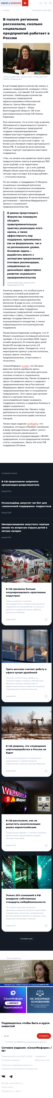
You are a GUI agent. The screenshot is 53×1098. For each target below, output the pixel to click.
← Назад (5, 10)
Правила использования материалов (19, 1069)
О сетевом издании (11, 1060)
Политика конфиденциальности (17, 1065)
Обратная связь (42, 1060)
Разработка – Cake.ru (12, 1091)
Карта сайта (7, 1087)
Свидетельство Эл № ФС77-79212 (17, 1056)
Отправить (44, 1036)
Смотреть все (26, 939)
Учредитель (40, 1056)
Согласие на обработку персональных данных (25, 1042)
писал (25, 365)
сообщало (32, 423)
